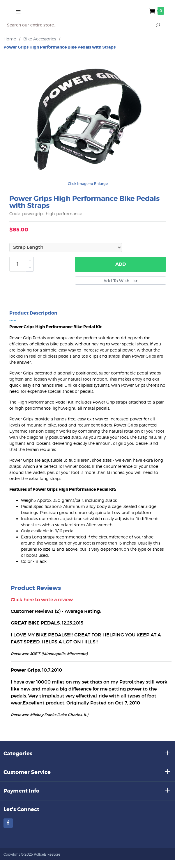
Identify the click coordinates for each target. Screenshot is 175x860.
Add (120, 264)
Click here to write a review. (42, 599)
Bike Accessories (39, 38)
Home (9, 38)
